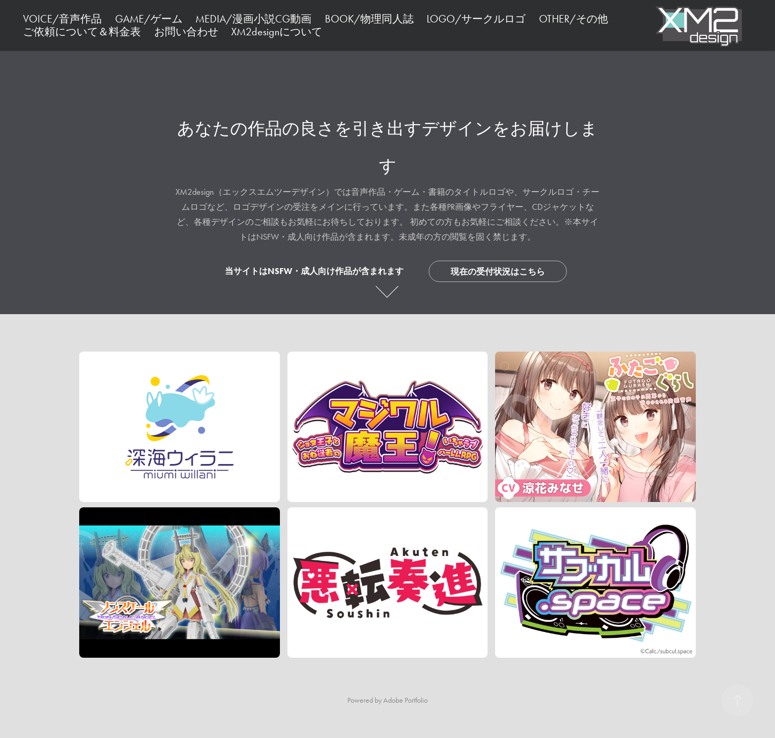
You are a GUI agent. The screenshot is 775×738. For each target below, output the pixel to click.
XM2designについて (276, 31)
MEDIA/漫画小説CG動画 (253, 18)
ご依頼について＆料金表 (82, 31)
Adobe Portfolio (405, 700)
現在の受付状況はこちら (498, 272)
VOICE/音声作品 (62, 18)
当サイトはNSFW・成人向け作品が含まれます (314, 271)
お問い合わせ (186, 31)
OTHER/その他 (573, 18)
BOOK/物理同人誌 (369, 18)
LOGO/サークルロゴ (476, 18)
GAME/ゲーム (149, 18)
